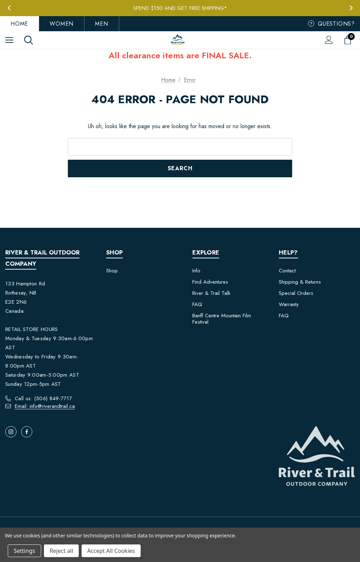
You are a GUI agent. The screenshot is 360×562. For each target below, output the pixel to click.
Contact (287, 271)
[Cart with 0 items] (349, 40)
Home (19, 24)
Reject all (61, 551)
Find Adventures (210, 282)
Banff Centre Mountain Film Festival (221, 319)
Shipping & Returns (300, 282)
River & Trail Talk (211, 293)
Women (61, 24)
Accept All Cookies (111, 551)
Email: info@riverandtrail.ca (45, 406)
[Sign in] (329, 40)
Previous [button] (9, 8)
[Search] (28, 40)
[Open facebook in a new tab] (26, 431)
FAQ (197, 304)
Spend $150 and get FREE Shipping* (180, 8)
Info (196, 271)
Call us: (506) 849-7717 (43, 398)
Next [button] (351, 8)
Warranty (289, 304)
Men (101, 24)
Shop (112, 271)
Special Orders (296, 293)
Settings (24, 551)
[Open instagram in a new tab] (11, 431)
